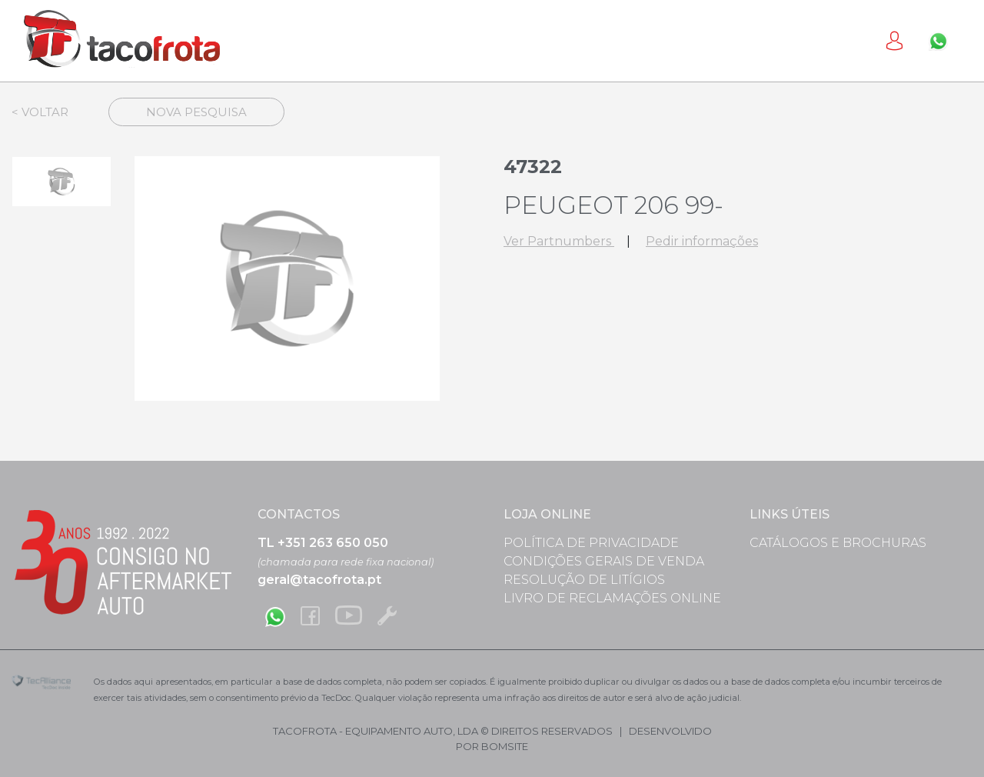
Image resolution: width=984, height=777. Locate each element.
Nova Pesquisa (196, 112)
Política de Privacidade (591, 542)
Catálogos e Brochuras (838, 542)
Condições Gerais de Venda (604, 561)
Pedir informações (702, 241)
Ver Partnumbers (559, 241)
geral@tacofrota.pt (319, 579)
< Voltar (40, 112)
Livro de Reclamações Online (612, 598)
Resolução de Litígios (584, 579)
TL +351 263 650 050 (323, 542)
